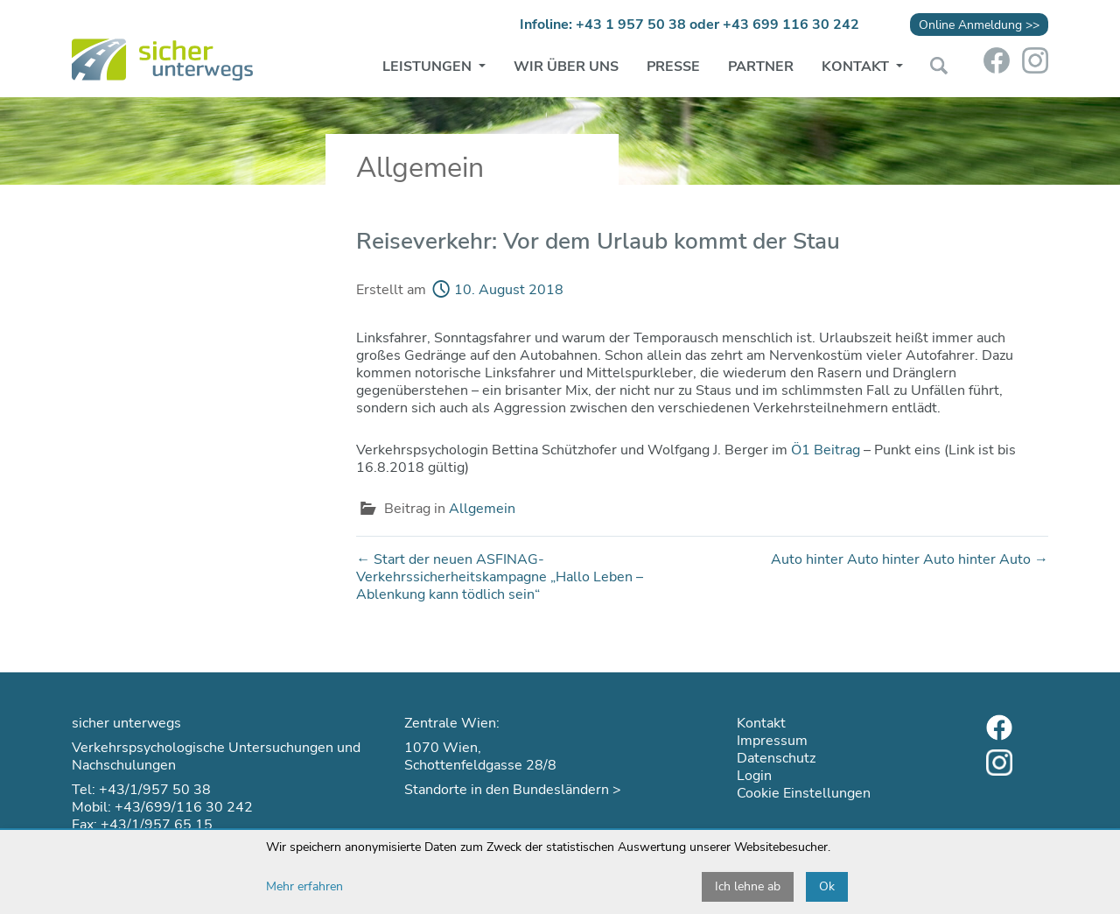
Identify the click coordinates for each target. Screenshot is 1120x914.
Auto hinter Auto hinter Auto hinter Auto (909, 559)
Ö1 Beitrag (825, 450)
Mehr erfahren (304, 886)
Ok (827, 886)
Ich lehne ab (747, 886)
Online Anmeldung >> (979, 24)
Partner (761, 66)
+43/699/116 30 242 (184, 807)
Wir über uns (566, 66)
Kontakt (857, 66)
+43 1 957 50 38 (631, 24)
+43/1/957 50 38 (155, 789)
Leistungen (428, 66)
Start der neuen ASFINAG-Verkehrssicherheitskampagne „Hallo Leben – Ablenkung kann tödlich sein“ (499, 577)
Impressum (772, 740)
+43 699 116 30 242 (791, 24)
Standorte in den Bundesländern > (512, 789)
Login (754, 775)
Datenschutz (776, 758)
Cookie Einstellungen (804, 793)
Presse (673, 66)
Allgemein (482, 508)
